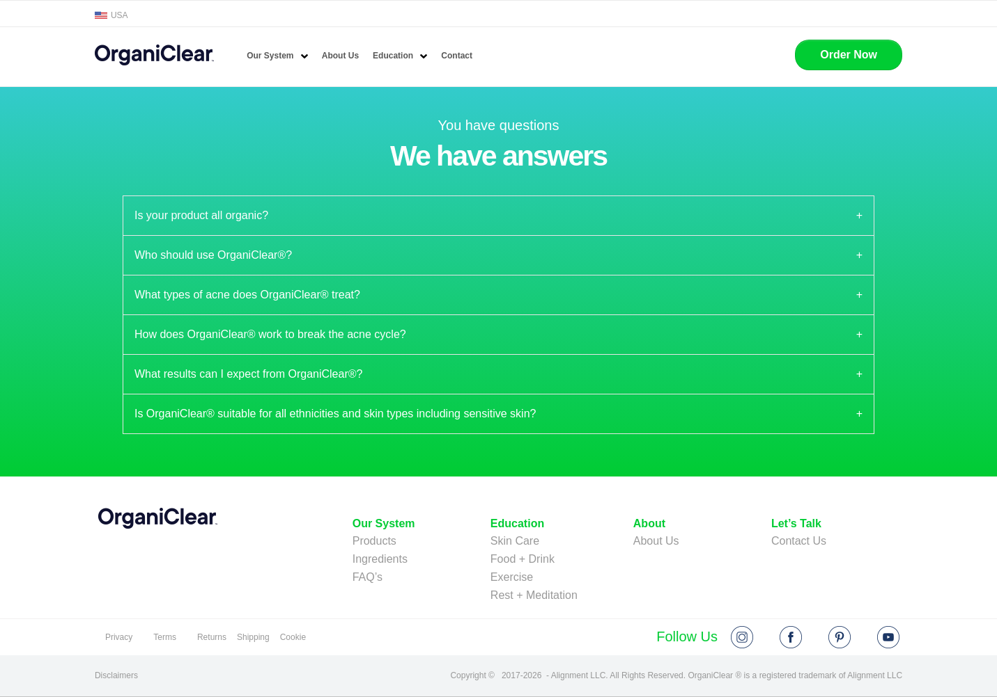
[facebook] (791, 637)
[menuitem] (277, 56)
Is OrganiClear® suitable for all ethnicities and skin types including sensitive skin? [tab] (335, 413)
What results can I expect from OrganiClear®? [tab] (248, 374)
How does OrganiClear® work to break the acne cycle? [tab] (270, 334)
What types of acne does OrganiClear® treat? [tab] (247, 295)
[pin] (839, 637)
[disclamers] (117, 675)
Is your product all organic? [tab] (201, 215)
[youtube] (888, 637)
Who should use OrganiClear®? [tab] (213, 255)
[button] (848, 55)
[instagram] (742, 637)
